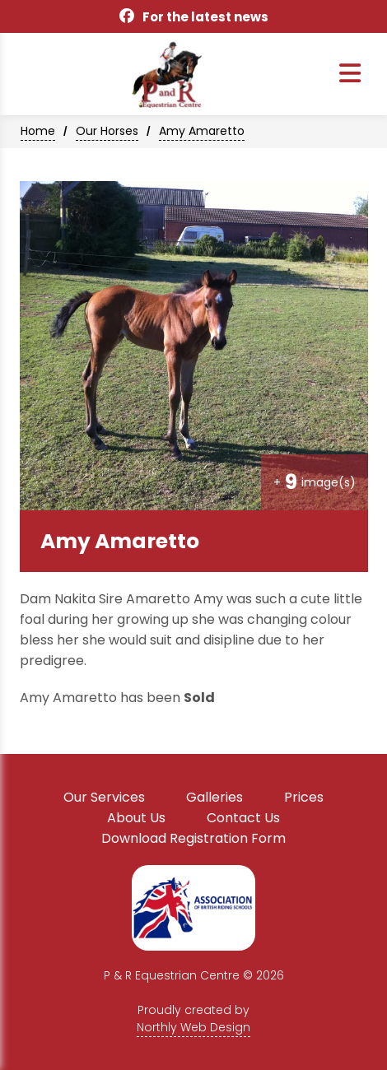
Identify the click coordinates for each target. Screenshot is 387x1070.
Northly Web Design (193, 1027)
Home (38, 131)
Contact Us (243, 817)
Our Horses (107, 131)
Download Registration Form (193, 838)
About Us (136, 817)
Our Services (104, 797)
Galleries (214, 797)
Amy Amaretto (202, 131)
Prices (304, 797)
